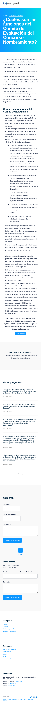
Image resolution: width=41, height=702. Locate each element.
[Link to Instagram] (33, 697)
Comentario (7, 524)
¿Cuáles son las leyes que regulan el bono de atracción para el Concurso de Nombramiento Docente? (19, 406)
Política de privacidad (9, 629)
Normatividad (7, 659)
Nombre (6, 504)
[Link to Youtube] (36, 697)
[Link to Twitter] (30, 697)
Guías (4, 654)
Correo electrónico (10, 514)
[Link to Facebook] (27, 697)
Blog (4, 656)
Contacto (5, 626)
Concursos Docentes (16, 15)
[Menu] (35, 4)
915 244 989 (11, 686)
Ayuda (5, 15)
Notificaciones (7, 652)
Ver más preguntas (20, 474)
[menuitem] (4, 699)
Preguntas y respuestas (9, 649)
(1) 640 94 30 (12, 683)
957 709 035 (18, 681)
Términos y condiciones (9, 631)
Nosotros (5, 624)
